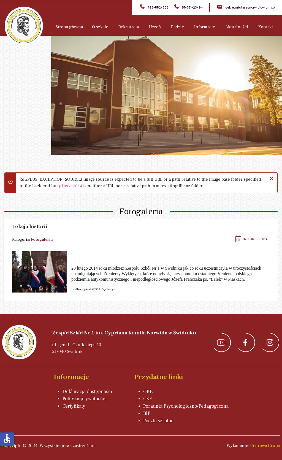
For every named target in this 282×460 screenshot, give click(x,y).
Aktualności (236, 27)
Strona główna (69, 27)
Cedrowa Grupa (265, 445)
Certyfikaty (74, 406)
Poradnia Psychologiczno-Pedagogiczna (186, 406)
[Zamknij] (271, 178)
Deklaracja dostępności (87, 391)
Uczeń (155, 27)
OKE (148, 391)
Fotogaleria (42, 239)
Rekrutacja (128, 27)
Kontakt (265, 27)
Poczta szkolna (158, 421)
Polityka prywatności (85, 399)
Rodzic (177, 27)
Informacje (204, 27)
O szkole (100, 27)
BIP (146, 413)
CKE (147, 399)
